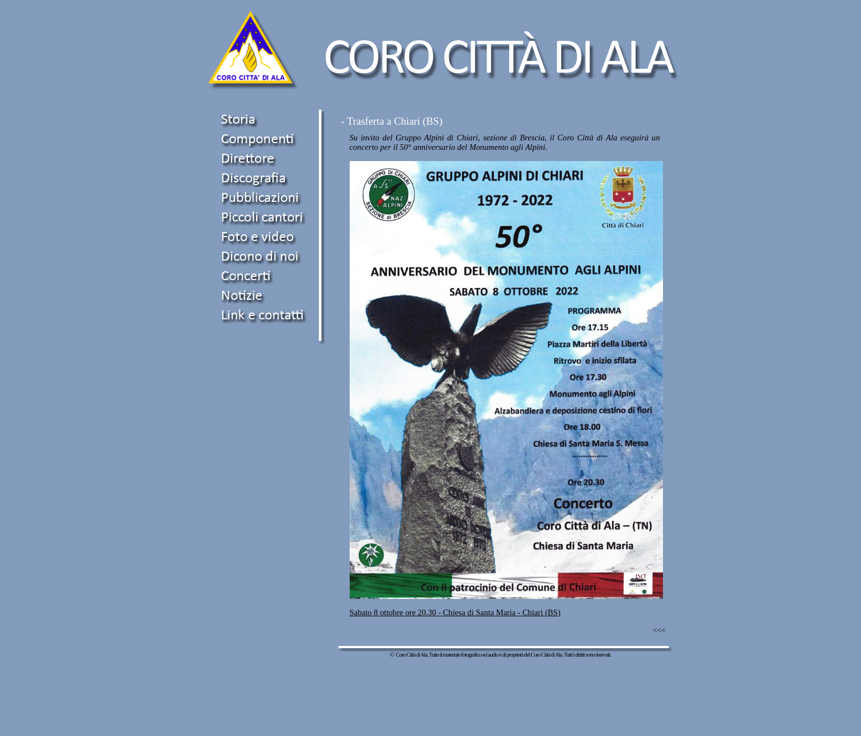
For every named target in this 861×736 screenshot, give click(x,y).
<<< (659, 630)
